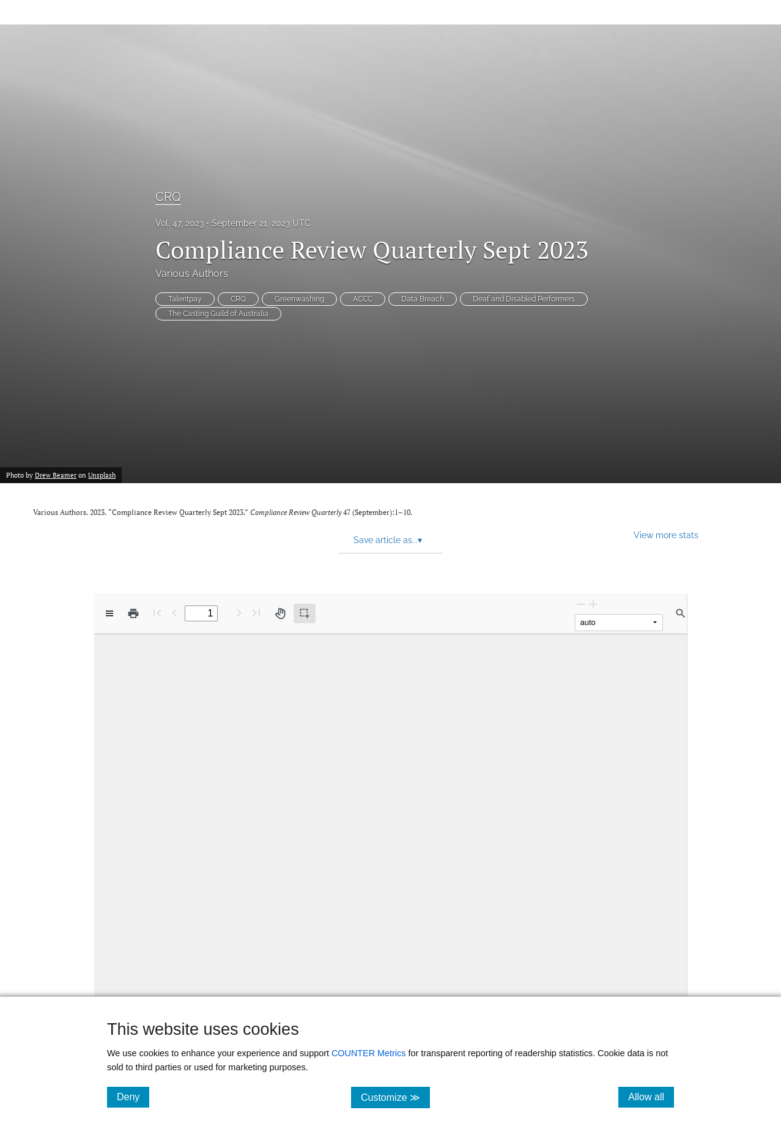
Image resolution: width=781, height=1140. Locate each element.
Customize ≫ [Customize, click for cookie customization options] (395, 1097)
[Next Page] (239, 612)
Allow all (651, 1096)
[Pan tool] (280, 613)
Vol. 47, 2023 (179, 223)
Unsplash (102, 475)
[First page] (157, 612)
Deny (133, 1096)
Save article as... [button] (387, 540)
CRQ (168, 197)
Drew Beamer (55, 475)
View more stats (666, 535)
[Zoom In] (593, 604)
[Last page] (256, 612)
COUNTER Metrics (368, 1053)
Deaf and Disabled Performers (524, 299)
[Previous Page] (174, 612)
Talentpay (185, 299)
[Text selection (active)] (305, 613)
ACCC (362, 299)
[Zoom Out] (581, 604)
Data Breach (422, 299)
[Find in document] (681, 613)
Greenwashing (299, 299)
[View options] (109, 613)
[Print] (133, 613)
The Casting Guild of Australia (218, 313)
